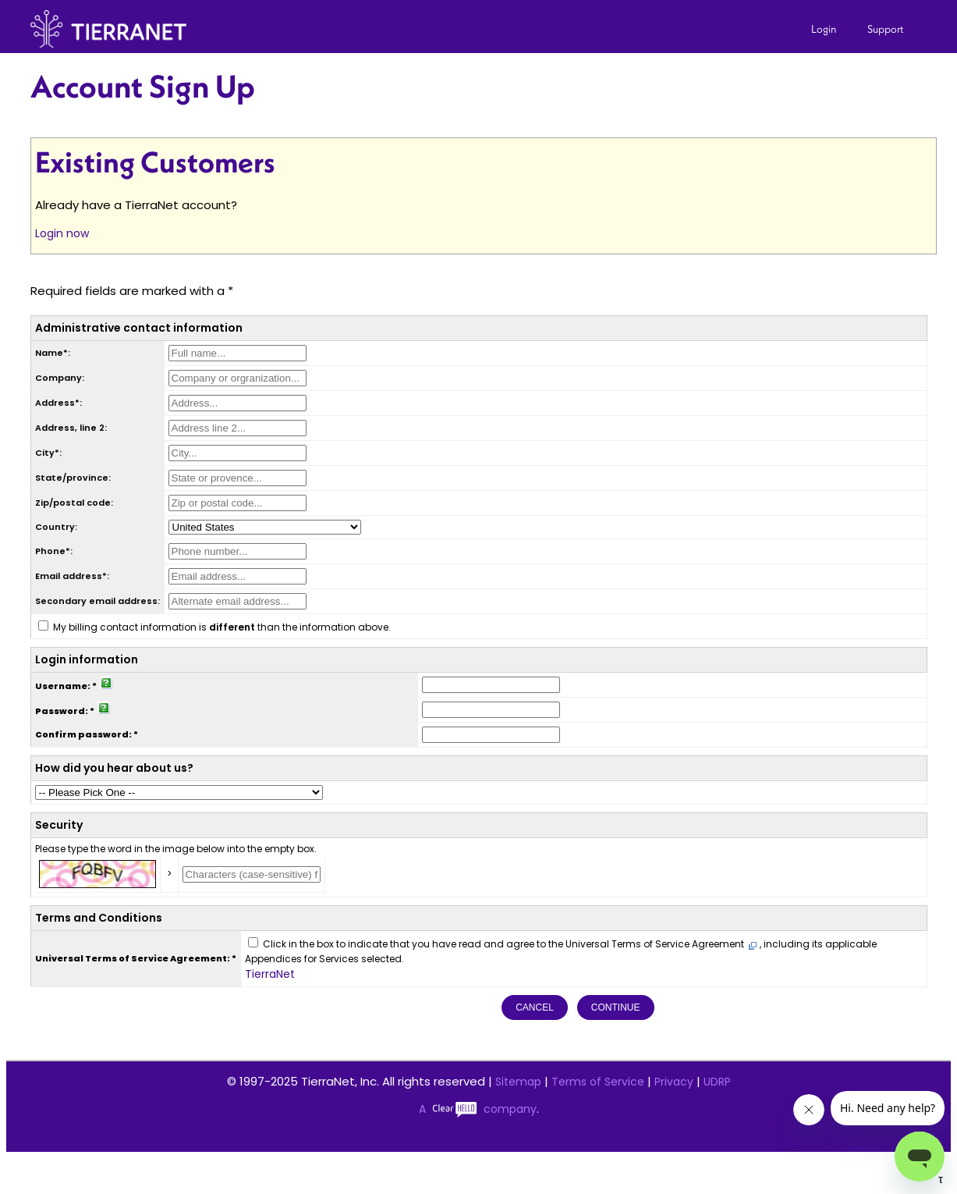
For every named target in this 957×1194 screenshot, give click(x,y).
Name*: (52, 352)
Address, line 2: (71, 427)
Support (885, 29)
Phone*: (54, 551)
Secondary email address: (97, 601)
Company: (59, 377)
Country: (56, 527)
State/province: (73, 477)
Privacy (673, 1081)
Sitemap (518, 1081)
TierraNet (270, 974)
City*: (48, 452)
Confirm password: (83, 734)
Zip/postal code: (74, 502)
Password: (61, 711)
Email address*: (72, 576)
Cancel (535, 1007)
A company (478, 1109)
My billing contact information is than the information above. (222, 627)
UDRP (717, 1081)
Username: (62, 686)
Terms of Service (597, 1081)
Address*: (58, 402)
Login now (62, 233)
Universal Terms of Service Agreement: (132, 958)
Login (823, 29)
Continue (615, 1007)
